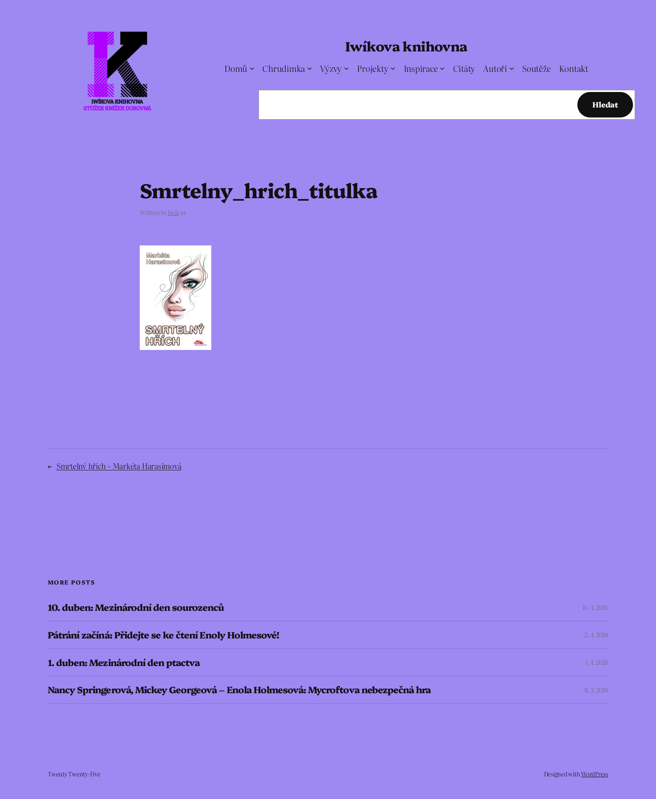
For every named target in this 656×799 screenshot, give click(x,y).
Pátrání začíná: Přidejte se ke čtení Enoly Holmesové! (163, 635)
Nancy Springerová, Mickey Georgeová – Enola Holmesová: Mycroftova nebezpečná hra (239, 689)
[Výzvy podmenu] (346, 68)
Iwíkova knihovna (406, 45)
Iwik (173, 212)
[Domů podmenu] (251, 68)
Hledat (605, 104)
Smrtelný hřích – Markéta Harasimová (119, 466)
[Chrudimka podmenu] (309, 68)
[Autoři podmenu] (511, 68)
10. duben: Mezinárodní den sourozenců (136, 607)
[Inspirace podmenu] (442, 68)
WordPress (594, 774)
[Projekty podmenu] (392, 68)
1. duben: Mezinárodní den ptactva (124, 662)
